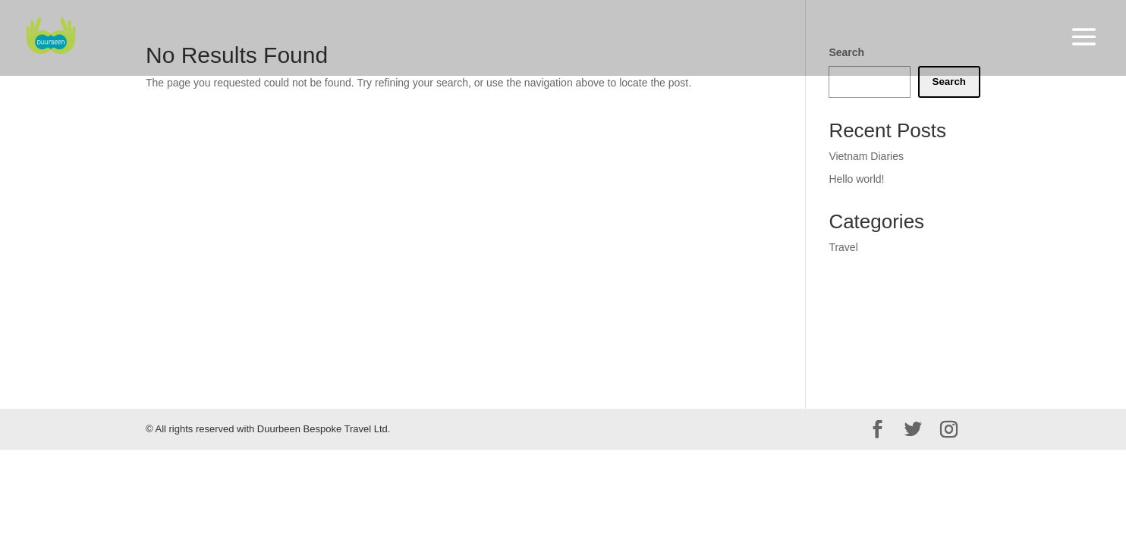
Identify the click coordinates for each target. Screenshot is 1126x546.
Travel (843, 247)
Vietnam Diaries (866, 156)
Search (949, 81)
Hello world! (856, 179)
